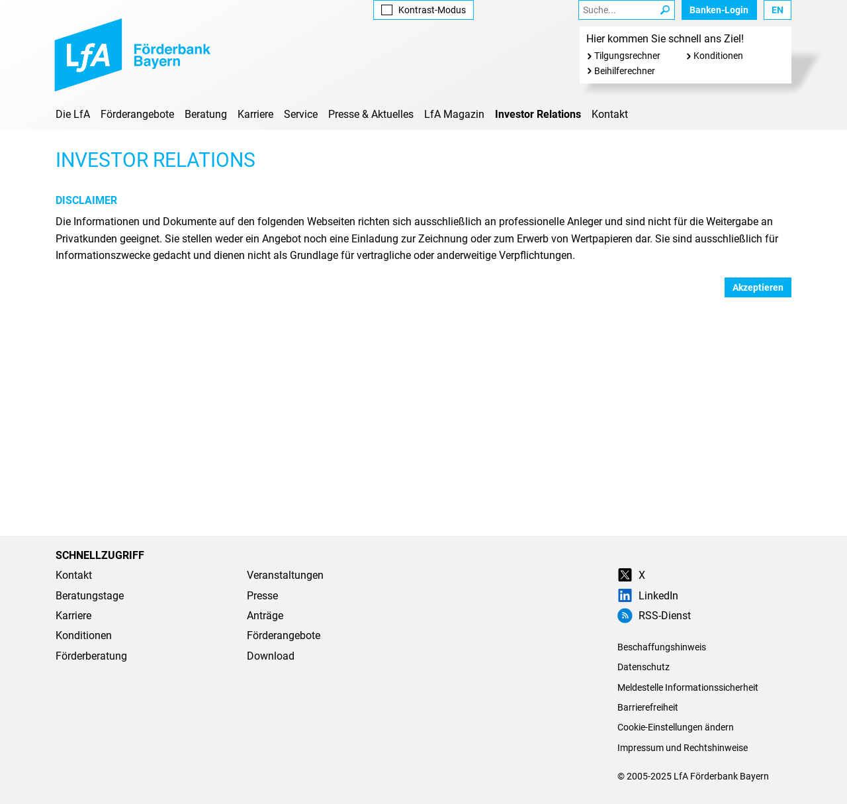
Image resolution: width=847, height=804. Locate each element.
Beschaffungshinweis (661, 647)
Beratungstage (90, 595)
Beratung (206, 114)
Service (301, 114)
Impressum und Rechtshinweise (682, 747)
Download (270, 656)
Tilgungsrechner (627, 55)
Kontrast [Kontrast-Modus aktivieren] (423, 10)
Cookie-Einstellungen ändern (675, 727)
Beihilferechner (624, 71)
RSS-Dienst (654, 615)
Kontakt (610, 114)
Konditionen (718, 55)
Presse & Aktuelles (371, 114)
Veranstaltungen (285, 575)
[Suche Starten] (665, 10)
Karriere (255, 114)
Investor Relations (538, 114)
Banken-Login (719, 10)
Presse (262, 595)
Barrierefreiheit (647, 707)
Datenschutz (643, 667)
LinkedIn (647, 595)
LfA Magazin (454, 114)
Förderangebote (137, 114)
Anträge (265, 615)
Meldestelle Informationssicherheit (687, 687)
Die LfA (73, 114)
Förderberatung (91, 656)
